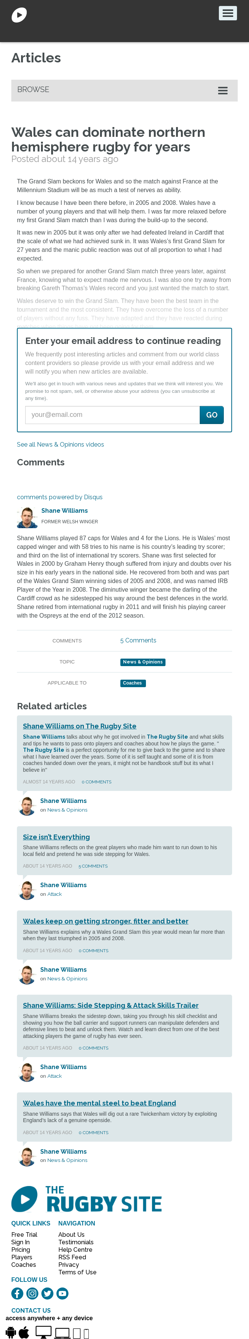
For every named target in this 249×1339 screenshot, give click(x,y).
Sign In (20, 1242)
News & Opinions (143, 662)
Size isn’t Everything (56, 837)
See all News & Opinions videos (60, 444)
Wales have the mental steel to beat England (99, 1103)
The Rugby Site (167, 737)
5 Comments (138, 640)
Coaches (23, 1264)
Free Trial (24, 1234)
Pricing (20, 1249)
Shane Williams (64, 510)
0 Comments (96, 782)
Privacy (68, 1264)
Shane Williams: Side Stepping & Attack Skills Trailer (111, 1005)
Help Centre (73, 1249)
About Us (71, 1234)
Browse (33, 89)
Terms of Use (73, 1272)
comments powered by (60, 497)
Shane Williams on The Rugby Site (80, 726)
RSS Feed (73, 1257)
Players (21, 1257)
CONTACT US (31, 1310)
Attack (54, 894)
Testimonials (73, 1242)
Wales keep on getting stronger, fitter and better (105, 921)
